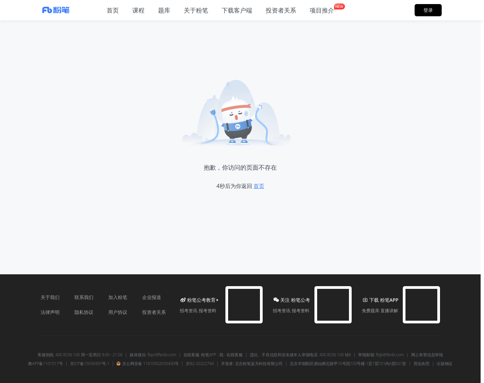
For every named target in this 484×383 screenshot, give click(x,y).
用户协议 (117, 312)
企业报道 (151, 297)
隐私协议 (83, 312)
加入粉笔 (117, 297)
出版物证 (445, 363)
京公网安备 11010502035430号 (147, 363)
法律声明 (50, 312)
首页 (259, 186)
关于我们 (50, 297)
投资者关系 (154, 312)
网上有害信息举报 (427, 355)
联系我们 (83, 297)
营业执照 (422, 363)
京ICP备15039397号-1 (89, 363)
